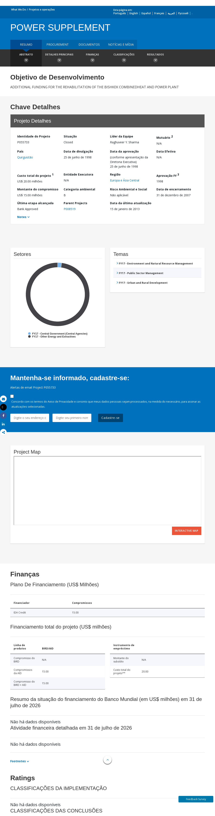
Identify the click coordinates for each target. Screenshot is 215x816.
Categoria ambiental (79, 189)
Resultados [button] (155, 58)
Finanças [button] (92, 58)
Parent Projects (75, 203)
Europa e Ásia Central (124, 180)
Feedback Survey (196, 799)
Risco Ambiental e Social (128, 189)
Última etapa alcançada (35, 203)
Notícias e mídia (121, 44)
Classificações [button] (123, 58)
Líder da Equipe (121, 136)
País (20, 151)
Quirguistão (25, 157)
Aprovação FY (167, 175)
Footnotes (18, 761)
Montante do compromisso (37, 189)
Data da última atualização (130, 203)
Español (146, 13)
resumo (26, 44)
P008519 (70, 209)
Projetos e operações (42, 9)
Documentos (89, 44)
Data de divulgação (78, 151)
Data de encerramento (173, 189)
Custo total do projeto (35, 175)
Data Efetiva (166, 151)
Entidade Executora (78, 174)
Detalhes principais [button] (59, 58)
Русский (183, 13)
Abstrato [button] (26, 58)
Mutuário (164, 137)
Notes (21, 217)
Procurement (57, 44)
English (134, 13)
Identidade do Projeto (33, 136)
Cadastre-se (110, 418)
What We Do (18, 9)
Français (159, 13)
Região (115, 174)
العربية (171, 13)
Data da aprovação (124, 151)
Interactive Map (186, 530)
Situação (70, 136)
